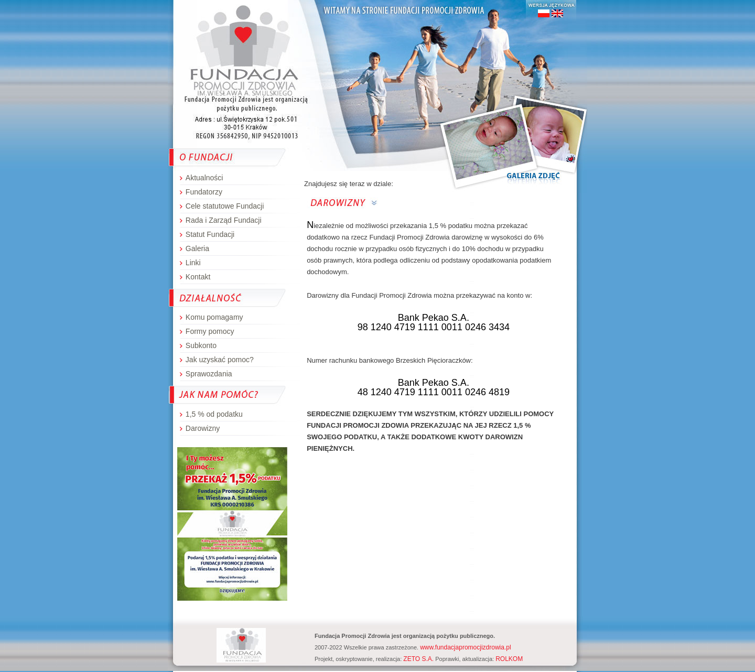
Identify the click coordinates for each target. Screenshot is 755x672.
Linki (193, 262)
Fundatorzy (204, 192)
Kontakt (198, 277)
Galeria (197, 248)
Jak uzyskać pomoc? (220, 359)
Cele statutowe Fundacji (225, 206)
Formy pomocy (210, 331)
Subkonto (201, 345)
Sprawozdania (209, 374)
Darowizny (203, 428)
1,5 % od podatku (214, 414)
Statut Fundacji (210, 234)
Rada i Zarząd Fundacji (224, 220)
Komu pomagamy (214, 317)
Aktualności (204, 178)
